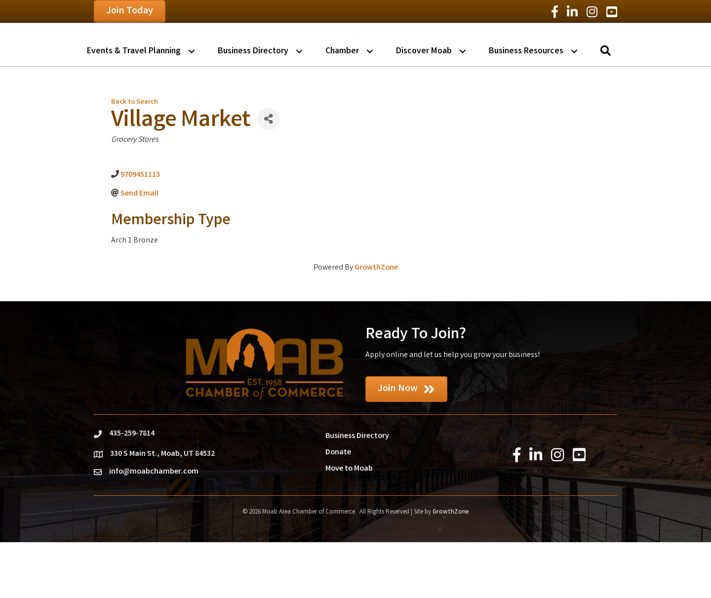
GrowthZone (376, 323)
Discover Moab (424, 106)
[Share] (268, 175)
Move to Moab (349, 524)
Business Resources (526, 106)
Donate (338, 508)
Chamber (342, 106)
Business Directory (253, 106)
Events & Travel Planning (134, 106)
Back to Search (134, 158)
